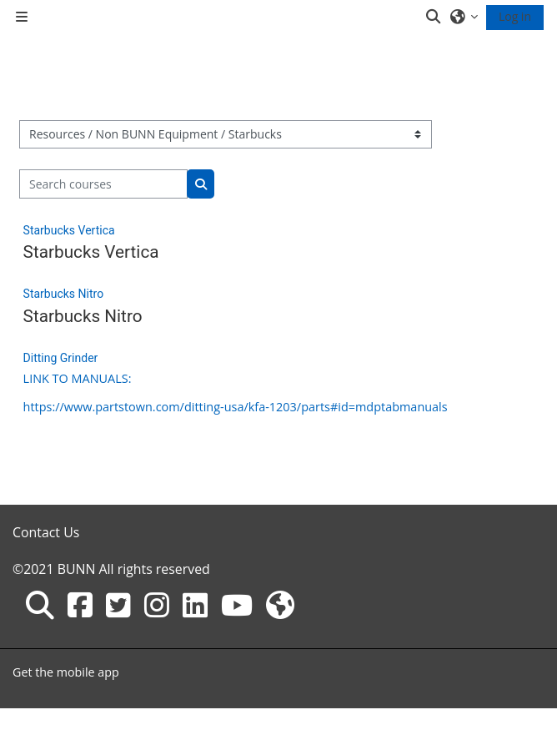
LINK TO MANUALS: (77, 378)
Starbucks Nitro (63, 293)
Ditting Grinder (60, 358)
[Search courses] (103, 183)
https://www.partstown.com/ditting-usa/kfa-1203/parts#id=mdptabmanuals (235, 407)
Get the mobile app (66, 672)
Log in (515, 16)
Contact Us (46, 532)
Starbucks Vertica (69, 230)
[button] (434, 17)
